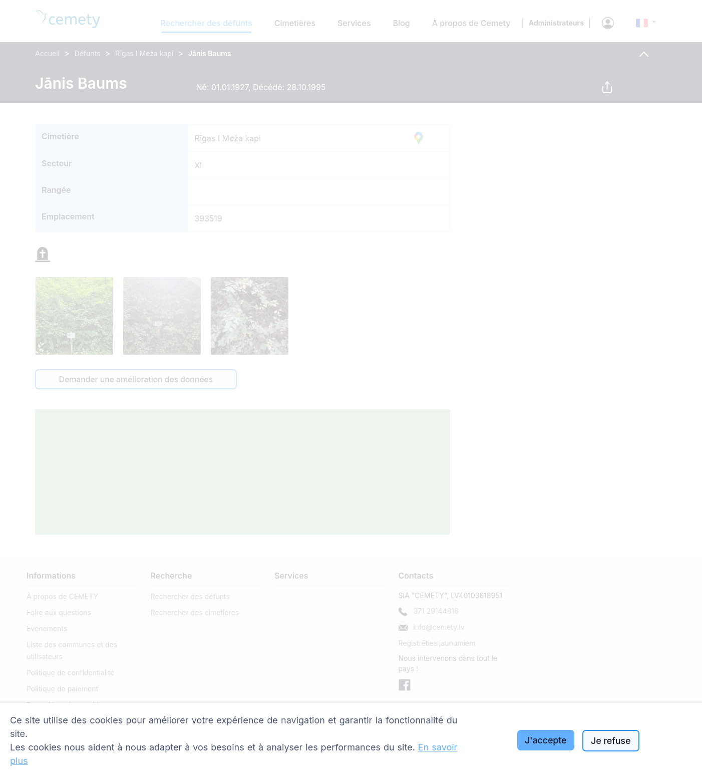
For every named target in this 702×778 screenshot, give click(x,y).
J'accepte (546, 740)
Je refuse (610, 740)
